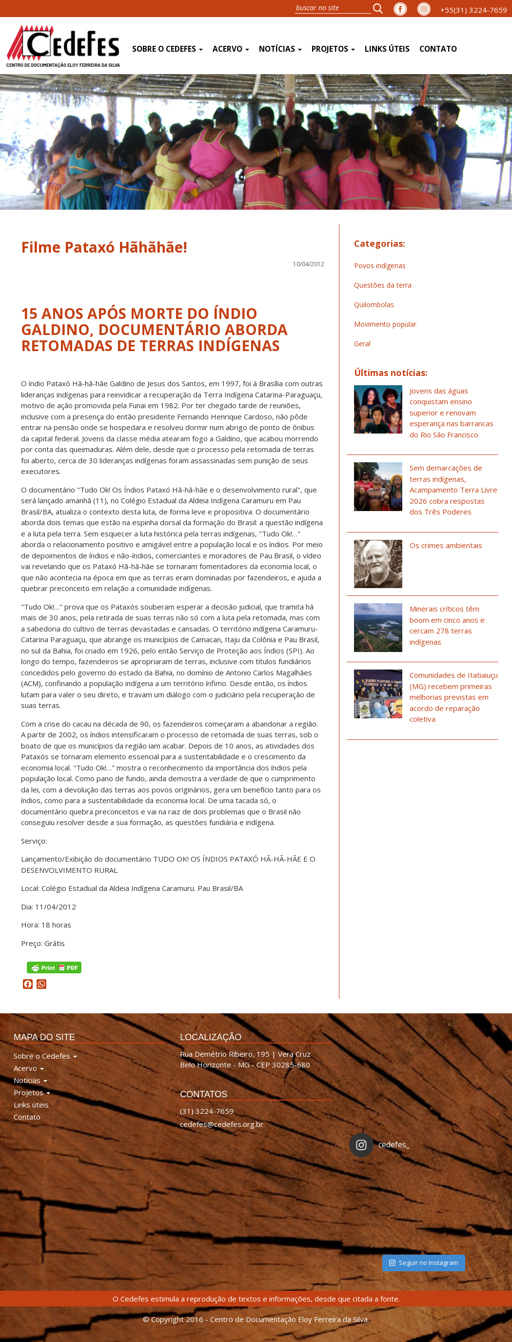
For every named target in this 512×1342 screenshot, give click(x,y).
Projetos (333, 49)
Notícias (280, 49)
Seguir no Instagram (423, 1262)
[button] (381, 8)
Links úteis (387, 49)
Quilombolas (374, 304)
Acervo (231, 49)
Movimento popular (385, 324)
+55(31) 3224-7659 (473, 10)
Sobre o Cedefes (167, 49)
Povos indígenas (380, 265)
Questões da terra (383, 285)
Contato (438, 49)
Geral (362, 343)
